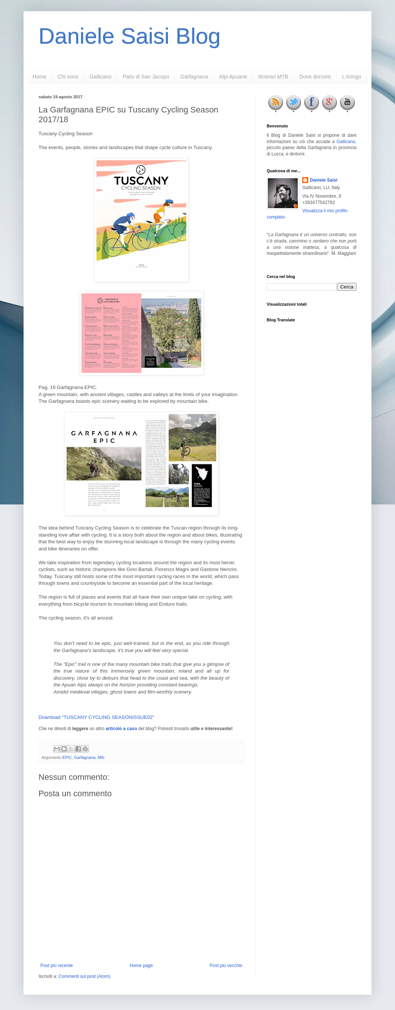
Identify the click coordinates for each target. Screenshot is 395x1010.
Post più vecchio (226, 965)
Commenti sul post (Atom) (84, 976)
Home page (141, 965)
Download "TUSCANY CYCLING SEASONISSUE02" (96, 717)
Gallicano (100, 77)
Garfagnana (194, 77)
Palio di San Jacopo (146, 77)
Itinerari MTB (273, 77)
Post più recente (56, 965)
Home (39, 77)
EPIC (67, 757)
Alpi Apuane (233, 77)
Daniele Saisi (323, 180)
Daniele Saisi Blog (130, 36)
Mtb (101, 757)
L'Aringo (351, 77)
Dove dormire (315, 77)
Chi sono (68, 77)
